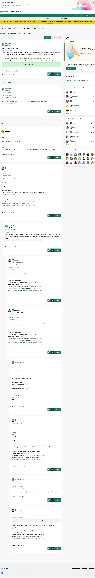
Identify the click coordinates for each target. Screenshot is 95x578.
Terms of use (84, 568)
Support (62, 11)
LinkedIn (8, 205)
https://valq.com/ (12, 275)
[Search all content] (76, 18)
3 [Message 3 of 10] (9, 246)
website (18, 205)
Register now (50, 23)
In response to (6, 92)
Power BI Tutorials (30, 205)
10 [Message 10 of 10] (6, 154)
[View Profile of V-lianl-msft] (12, 131)
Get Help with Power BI (29, 28)
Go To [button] (91, 15)
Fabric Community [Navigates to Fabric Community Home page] (15, 12)
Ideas (37, 11)
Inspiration (31, 11)
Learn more (4, 7)
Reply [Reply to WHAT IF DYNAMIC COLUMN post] (57, 74)
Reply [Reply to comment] (57, 111)
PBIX (13, 434)
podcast (23, 205)
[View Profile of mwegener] (10, 168)
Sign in (81, 15)
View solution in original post (9, 103)
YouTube (13, 205)
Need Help (8, 70)
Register (76, 15)
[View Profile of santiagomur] (8, 43)
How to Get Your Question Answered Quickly (77, 80)
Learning (56, 11)
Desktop (41, 28)
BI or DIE (32, 201)
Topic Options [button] (56, 37)
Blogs (50, 11)
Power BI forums (5, 28)
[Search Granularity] (51, 18)
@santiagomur (6, 138)
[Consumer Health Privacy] (19, 573)
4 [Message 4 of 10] (12, 349)
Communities (44, 11)
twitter (3, 205)
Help (87, 15)
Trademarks (91, 568)
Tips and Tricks (16, 70)
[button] (47, 37)
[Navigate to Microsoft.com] (4, 12)
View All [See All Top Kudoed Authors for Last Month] (68, 144)
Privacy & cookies (76, 568)
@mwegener (13, 97)
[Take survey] (71, 68)
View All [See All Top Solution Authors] (68, 113)
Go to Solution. (33, 64)
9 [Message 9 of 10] (12, 296)
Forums (24, 11)
